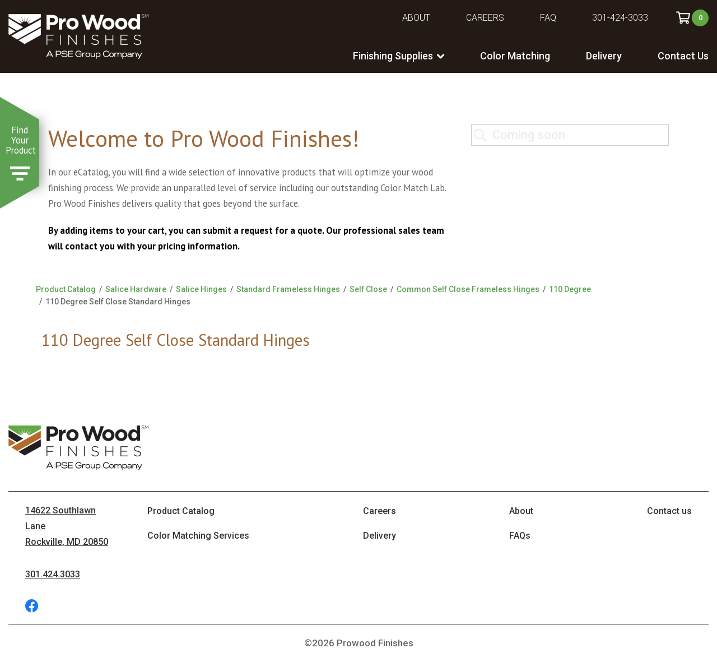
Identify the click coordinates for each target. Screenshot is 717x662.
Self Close (368, 289)
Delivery (604, 56)
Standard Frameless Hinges (288, 289)
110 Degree (570, 289)
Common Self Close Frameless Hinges (468, 289)
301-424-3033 (620, 17)
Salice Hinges (201, 289)
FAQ (548, 17)
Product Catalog (66, 289)
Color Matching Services (198, 535)
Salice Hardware (135, 289)
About (416, 17)
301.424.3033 (52, 574)
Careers (485, 17)
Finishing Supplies (393, 56)
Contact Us (683, 56)
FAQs (519, 535)
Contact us (669, 511)
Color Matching (515, 56)
